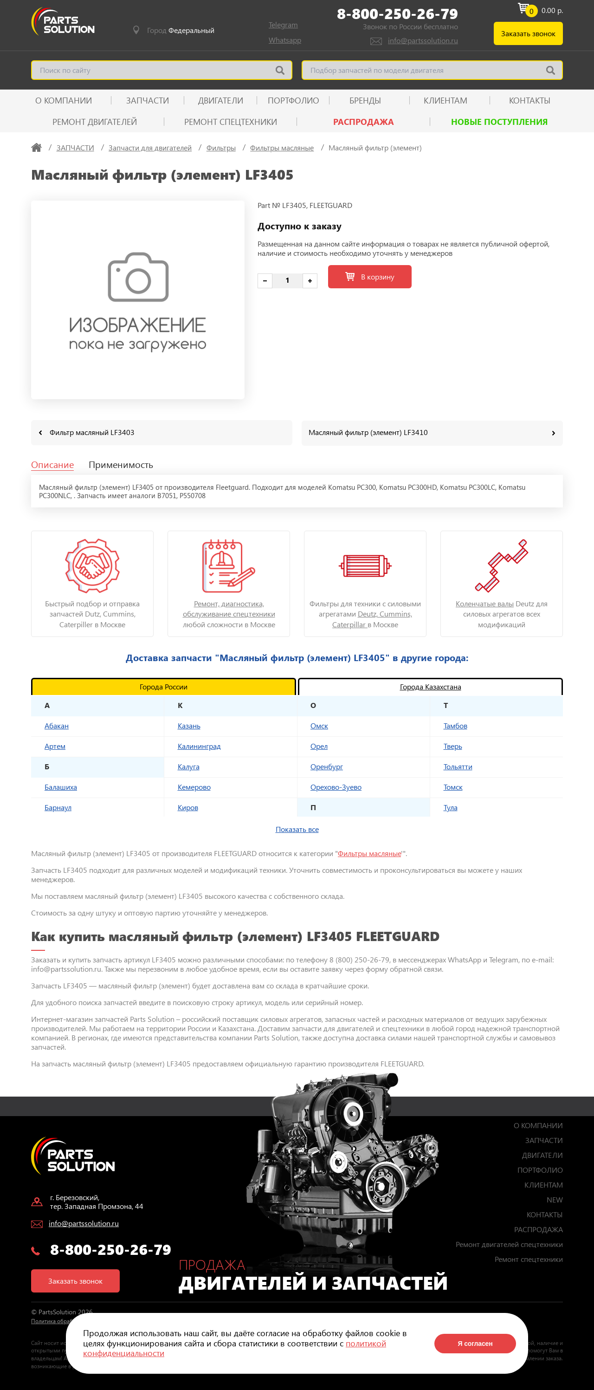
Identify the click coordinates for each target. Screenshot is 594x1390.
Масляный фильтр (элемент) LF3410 (368, 432)
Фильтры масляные (369, 852)
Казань (189, 725)
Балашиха (61, 786)
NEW (555, 1199)
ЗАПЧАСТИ (147, 100)
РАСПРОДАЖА (363, 121)
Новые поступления (499, 121)
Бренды (365, 100)
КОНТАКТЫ (529, 100)
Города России (163, 686)
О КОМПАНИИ (63, 100)
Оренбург (326, 766)
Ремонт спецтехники (230, 121)
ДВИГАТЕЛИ (220, 100)
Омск (319, 725)
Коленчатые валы (485, 603)
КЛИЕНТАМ (445, 100)
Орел (319, 745)
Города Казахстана (430, 686)
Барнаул (58, 807)
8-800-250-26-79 (397, 13)
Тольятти (458, 766)
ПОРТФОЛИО (293, 100)
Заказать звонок (528, 33)
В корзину (369, 276)
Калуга (189, 766)
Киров (188, 807)
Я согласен (475, 1343)
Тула (451, 807)
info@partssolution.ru (423, 40)
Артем (55, 745)
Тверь (453, 745)
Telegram (283, 24)
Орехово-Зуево (336, 786)
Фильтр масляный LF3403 (92, 432)
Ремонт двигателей (94, 121)
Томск (453, 786)
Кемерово (194, 786)
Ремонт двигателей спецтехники (509, 1243)
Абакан (57, 725)
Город (180, 30)
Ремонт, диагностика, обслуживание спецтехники (229, 608)
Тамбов (455, 725)
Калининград (199, 745)
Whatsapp (285, 40)
